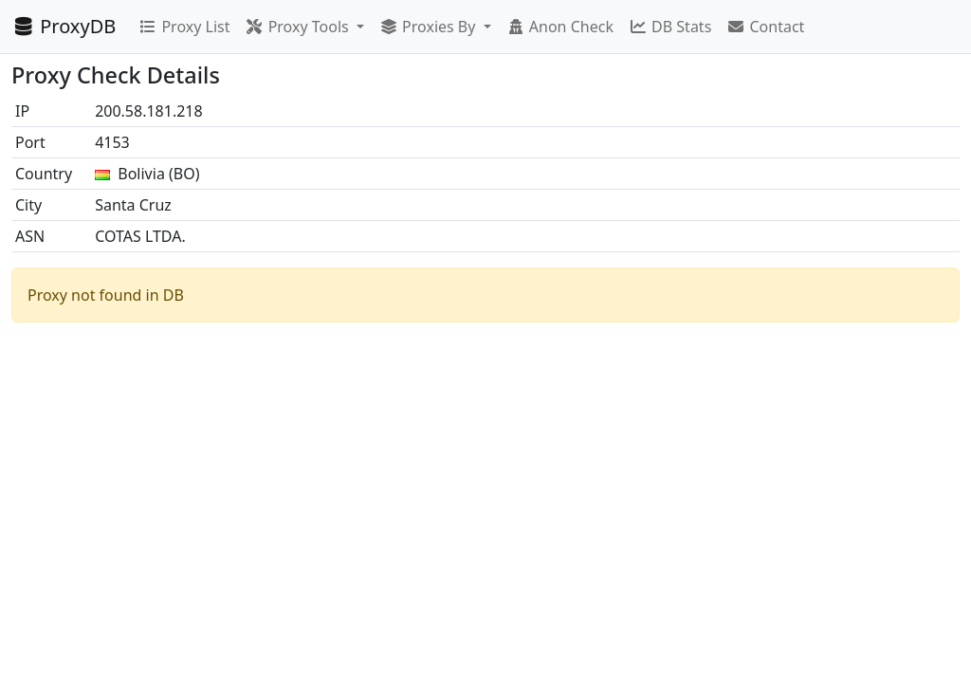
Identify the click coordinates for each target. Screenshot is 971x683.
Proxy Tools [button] (298, 26)
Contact (765, 26)
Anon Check (560, 26)
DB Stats (670, 26)
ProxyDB (63, 26)
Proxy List (183, 26)
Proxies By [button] (429, 26)
